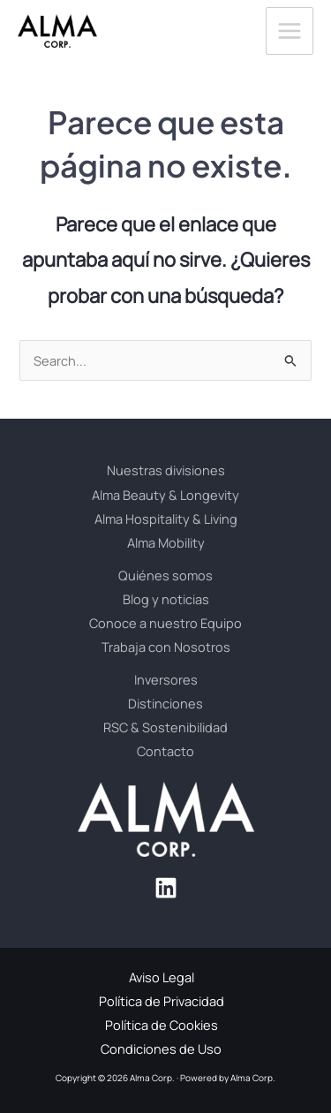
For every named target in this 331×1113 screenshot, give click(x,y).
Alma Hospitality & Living (165, 518)
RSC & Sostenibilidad (165, 727)
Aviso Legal (161, 977)
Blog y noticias (166, 599)
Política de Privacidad (161, 1001)
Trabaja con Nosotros (166, 646)
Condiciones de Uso (161, 1048)
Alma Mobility (166, 542)
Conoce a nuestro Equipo (165, 623)
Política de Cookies (161, 1025)
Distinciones (165, 703)
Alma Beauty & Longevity (165, 495)
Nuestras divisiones (166, 470)
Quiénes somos (165, 575)
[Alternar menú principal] (289, 31)
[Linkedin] (165, 887)
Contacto (165, 751)
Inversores (166, 679)
